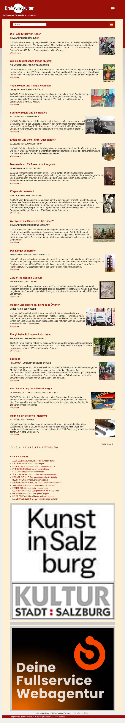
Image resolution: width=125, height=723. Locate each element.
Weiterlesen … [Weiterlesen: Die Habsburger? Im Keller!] (16, 53)
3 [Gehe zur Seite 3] (28, 447)
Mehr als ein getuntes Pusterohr (28, 415)
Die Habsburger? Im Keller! (26, 33)
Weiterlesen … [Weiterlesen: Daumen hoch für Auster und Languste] (16, 183)
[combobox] (29, 24)
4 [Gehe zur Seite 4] (30, 447)
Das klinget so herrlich (23, 250)
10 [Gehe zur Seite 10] (45, 447)
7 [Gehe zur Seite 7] (37, 447)
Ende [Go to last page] (56, 447)
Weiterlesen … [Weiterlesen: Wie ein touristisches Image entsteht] (16, 77)
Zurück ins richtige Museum (26, 277)
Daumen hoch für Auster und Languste (32, 164)
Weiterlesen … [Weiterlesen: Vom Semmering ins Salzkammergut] (16, 407)
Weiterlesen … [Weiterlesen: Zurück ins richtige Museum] (16, 297)
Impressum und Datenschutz (22, 717)
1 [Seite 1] (23, 447)
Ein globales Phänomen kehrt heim (30, 334)
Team (56, 717)
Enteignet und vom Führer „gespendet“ (33, 139)
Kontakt (62, 717)
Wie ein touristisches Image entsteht (31, 61)
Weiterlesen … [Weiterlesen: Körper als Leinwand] (16, 213)
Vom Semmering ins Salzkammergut (31, 388)
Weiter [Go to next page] (50, 447)
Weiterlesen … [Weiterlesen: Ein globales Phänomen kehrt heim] (16, 351)
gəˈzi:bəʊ (15, 358)
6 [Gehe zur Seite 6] (35, 447)
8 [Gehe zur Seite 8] (39, 447)
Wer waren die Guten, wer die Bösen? (32, 221)
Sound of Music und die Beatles (28, 112)
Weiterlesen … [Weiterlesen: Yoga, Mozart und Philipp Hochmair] (16, 104)
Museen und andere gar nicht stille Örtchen (35, 304)
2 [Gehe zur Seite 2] (25, 447)
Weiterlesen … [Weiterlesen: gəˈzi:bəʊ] (16, 380)
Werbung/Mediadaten (44, 717)
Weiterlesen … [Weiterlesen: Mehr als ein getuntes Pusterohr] (16, 434)
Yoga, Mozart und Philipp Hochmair (30, 85)
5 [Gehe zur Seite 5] (32, 447)
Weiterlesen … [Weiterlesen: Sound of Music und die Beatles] (16, 132)
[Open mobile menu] (111, 24)
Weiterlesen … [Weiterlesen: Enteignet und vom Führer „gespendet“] (16, 156)
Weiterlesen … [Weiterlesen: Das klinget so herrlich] (16, 269)
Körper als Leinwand (22, 191)
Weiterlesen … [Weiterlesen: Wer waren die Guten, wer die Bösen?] (16, 242)
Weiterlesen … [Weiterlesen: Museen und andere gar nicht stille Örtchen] (16, 326)
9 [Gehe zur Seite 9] (42, 447)
